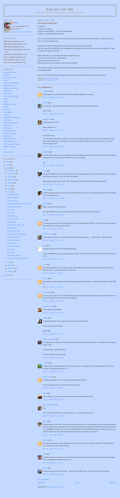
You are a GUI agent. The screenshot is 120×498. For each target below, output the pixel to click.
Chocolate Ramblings (11, 96)
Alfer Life (6, 75)
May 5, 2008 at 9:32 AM (53, 97)
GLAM (6, 107)
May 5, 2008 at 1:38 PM (53, 273)
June (9, 189)
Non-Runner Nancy (10, 131)
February (11, 268)
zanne (45, 468)
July (9, 186)
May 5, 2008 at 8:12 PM (53, 357)
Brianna (45, 190)
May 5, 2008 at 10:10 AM (53, 147)
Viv (44, 220)
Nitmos (45, 203)
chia (44, 245)
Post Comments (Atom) (55, 487)
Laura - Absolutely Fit (11, 123)
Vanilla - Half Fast (9, 147)
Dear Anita (11, 249)
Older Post (112, 483)
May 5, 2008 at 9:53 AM (53, 130)
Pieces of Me (60, 9)
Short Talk (10, 213)
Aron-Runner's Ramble (11, 83)
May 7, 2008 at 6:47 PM (53, 463)
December (11, 170)
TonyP (45, 103)
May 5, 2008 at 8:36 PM (53, 371)
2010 (8, 162)
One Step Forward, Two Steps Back (19, 204)
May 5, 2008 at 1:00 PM (53, 229)
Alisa (5, 80)
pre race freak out (51, 80)
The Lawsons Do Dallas (12, 144)
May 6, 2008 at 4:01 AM (53, 388)
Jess (44, 264)
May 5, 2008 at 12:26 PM (53, 198)
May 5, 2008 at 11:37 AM (53, 184)
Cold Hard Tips (12, 201)
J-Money (6, 115)
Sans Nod (10, 252)
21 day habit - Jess (10, 72)
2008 (8, 168)
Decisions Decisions (14, 255)
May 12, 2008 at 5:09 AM (53, 474)
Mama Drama (12, 228)
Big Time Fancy (9, 85)
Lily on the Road (48, 405)
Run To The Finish (10, 133)
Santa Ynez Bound (13, 240)
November (11, 174)
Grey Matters (8, 112)
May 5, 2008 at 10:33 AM (53, 165)
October (11, 177)
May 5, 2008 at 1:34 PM (53, 259)
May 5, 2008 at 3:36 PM (53, 287)
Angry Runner (47, 377)
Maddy (45, 318)
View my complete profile (21, 32)
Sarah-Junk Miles (9, 139)
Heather (45, 152)
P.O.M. (16, 22)
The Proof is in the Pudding (16, 234)
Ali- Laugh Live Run (10, 77)
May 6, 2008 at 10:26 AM (53, 416)
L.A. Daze (7, 120)
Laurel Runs (8, 125)
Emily (5, 101)
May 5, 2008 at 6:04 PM (53, 313)
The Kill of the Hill (13, 237)
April (9, 262)
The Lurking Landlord (14, 207)
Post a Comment (43, 479)
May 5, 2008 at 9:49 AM (53, 114)
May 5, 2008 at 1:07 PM (53, 240)
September (12, 180)
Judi (44, 454)
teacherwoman (48, 306)
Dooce (6, 99)
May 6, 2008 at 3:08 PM (53, 435)
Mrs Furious (8, 128)
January (11, 271)
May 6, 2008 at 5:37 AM (53, 399)
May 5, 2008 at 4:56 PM (53, 301)
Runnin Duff (7, 136)
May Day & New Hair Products (17, 258)
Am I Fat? (10, 210)
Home (77, 483)
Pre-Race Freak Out (14, 246)
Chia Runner (8, 91)
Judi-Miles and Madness (12, 117)
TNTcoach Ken (48, 234)
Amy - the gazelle (49, 339)
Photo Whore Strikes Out (15, 225)
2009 (8, 165)
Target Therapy (12, 216)
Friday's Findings (13, 197)
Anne (44, 393)
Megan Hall (47, 119)
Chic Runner (8, 93)
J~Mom (45, 363)
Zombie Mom (8, 152)
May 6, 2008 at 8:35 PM (53, 449)
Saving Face (11, 222)
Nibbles (45, 440)
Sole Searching (12, 194)
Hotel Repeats (12, 243)
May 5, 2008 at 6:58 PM (53, 334)
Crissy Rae (46, 292)
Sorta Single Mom (10, 141)
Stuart (45, 421)
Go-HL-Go (7, 109)
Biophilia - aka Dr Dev (11, 88)
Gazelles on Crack (10, 104)
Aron (44, 171)
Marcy (45, 278)
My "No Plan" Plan (13, 231)
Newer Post (41, 483)
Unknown (46, 91)
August (10, 183)
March (10, 265)
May (9, 192)
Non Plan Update (13, 219)
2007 (8, 275)
